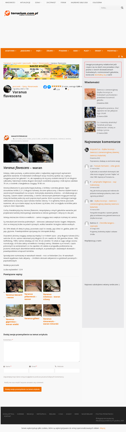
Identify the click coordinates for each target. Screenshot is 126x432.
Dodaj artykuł (8, 414)
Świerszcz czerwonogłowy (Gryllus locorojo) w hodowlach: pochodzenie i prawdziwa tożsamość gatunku (107, 95)
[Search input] (110, 7)
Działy (37, 2)
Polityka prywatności (104, 414)
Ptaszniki (63, 51)
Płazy (86, 51)
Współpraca (41, 414)
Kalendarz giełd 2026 (79, 2)
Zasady (69, 414)
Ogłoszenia (97, 2)
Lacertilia (45, 139)
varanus (61, 139)
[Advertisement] (81, 29)
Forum (63, 2)
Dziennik (20, 414)
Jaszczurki (25, 51)
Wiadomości (10, 2)
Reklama (52, 414)
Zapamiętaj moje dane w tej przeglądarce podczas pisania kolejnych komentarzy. (33, 377)
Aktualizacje (25, 2)
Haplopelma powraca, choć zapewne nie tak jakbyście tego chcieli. (108, 110)
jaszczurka (27, 139)
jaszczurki (36, 139)
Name (7, 366)
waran (68, 139)
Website (59, 366)
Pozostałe (111, 51)
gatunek (18, 139)
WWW (77, 414)
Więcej (102, 428)
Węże (38, 51)
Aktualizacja (100, 421)
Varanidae (53, 139)
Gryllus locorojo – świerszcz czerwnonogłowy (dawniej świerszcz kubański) (104, 152)
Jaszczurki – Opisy (20, 86)
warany (25, 141)
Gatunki (10, 51)
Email (33, 366)
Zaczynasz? (51, 2)
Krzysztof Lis (95, 149)
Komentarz (8, 340)
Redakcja (30, 414)
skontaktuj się (100, 75)
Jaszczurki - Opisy (30, 63)
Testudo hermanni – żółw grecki (107, 166)
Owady (98, 51)
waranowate (16, 141)
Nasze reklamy (87, 414)
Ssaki (75, 51)
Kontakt (7, 416)
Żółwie (50, 51)
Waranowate (44, 63)
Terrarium (7, 63)
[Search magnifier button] (122, 7)
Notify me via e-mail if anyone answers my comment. (24, 382)
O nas (61, 414)
